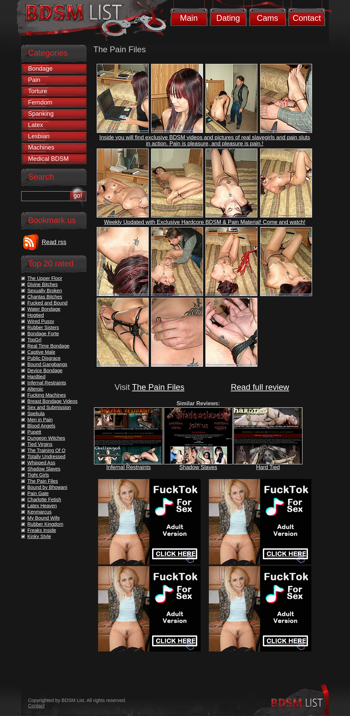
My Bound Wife (43, 518)
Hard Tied (268, 467)
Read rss (54, 242)
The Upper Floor (44, 278)
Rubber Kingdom (45, 524)
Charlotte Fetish (44, 499)
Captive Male (41, 352)
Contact (307, 18)
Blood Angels (41, 426)
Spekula (36, 413)
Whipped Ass (41, 462)
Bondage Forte (43, 333)
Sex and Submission (49, 407)
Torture (37, 91)
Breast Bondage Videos (52, 401)
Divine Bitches (42, 284)
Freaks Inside (41, 530)
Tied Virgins (39, 444)
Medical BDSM (48, 158)
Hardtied (36, 376)
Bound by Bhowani (47, 487)
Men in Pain (40, 419)
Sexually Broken (44, 290)
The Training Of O (46, 450)
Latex (35, 125)
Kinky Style (39, 536)
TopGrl (34, 339)
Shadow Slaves (198, 467)
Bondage (40, 68)
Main (189, 18)
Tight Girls (38, 475)
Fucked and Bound (47, 303)
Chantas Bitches (44, 296)
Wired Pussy (40, 321)
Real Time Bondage (48, 346)
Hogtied (35, 315)
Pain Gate (38, 493)
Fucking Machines (46, 395)
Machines (41, 147)
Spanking (41, 113)
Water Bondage (43, 309)
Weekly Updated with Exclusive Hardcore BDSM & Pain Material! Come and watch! (204, 222)
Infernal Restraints (128, 467)
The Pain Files (158, 387)
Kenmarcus (39, 512)
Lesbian (39, 136)
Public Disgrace (43, 358)
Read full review (260, 387)
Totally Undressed (46, 456)
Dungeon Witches (46, 438)
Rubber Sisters (43, 327)
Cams (267, 18)
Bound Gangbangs (47, 364)
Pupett (34, 432)
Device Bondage (45, 370)
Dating (228, 18)
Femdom (40, 102)
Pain (34, 79)
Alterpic (35, 389)
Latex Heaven (42, 505)
